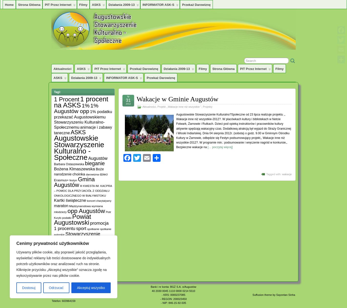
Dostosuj (28, 288)
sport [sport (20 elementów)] (81, 228)
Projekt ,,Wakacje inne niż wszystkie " (179, 106)
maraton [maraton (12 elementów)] (61, 206)
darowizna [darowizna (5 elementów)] (92, 174)
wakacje (287, 174)
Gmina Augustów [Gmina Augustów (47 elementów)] (74, 182)
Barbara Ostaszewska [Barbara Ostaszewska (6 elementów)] (69, 164)
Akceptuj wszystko (91, 288)
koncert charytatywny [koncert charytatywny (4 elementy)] (99, 200)
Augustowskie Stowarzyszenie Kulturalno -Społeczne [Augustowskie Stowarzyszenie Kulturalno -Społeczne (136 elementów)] (79, 147)
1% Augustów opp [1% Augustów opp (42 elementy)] (76, 108)
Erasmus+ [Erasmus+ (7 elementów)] (61, 180)
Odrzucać (56, 288)
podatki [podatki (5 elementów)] (67, 217)
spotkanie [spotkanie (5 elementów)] (93, 229)
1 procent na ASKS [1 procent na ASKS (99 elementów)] (81, 102)
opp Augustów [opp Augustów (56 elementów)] (86, 211)
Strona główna (29, 5)
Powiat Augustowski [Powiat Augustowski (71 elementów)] (72, 219)
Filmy (83, 5)
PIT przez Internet (60, 6)
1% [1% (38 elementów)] (85, 106)
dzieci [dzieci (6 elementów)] (104, 174)
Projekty (207, 106)
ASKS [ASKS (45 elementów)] (78, 132)
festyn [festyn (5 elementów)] (73, 180)
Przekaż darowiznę (196, 5)
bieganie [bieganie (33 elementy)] (95, 163)
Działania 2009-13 (123, 6)
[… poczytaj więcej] (220, 147)
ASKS (98, 6)
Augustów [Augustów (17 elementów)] (98, 158)
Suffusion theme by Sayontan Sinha (273, 294)
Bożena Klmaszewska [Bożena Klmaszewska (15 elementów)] (74, 168)
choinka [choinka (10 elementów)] (78, 174)
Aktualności (62, 69)
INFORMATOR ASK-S (160, 6)
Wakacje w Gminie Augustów (177, 99)
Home (9, 5)
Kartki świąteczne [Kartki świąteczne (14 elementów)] (70, 200)
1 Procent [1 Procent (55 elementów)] (66, 99)
